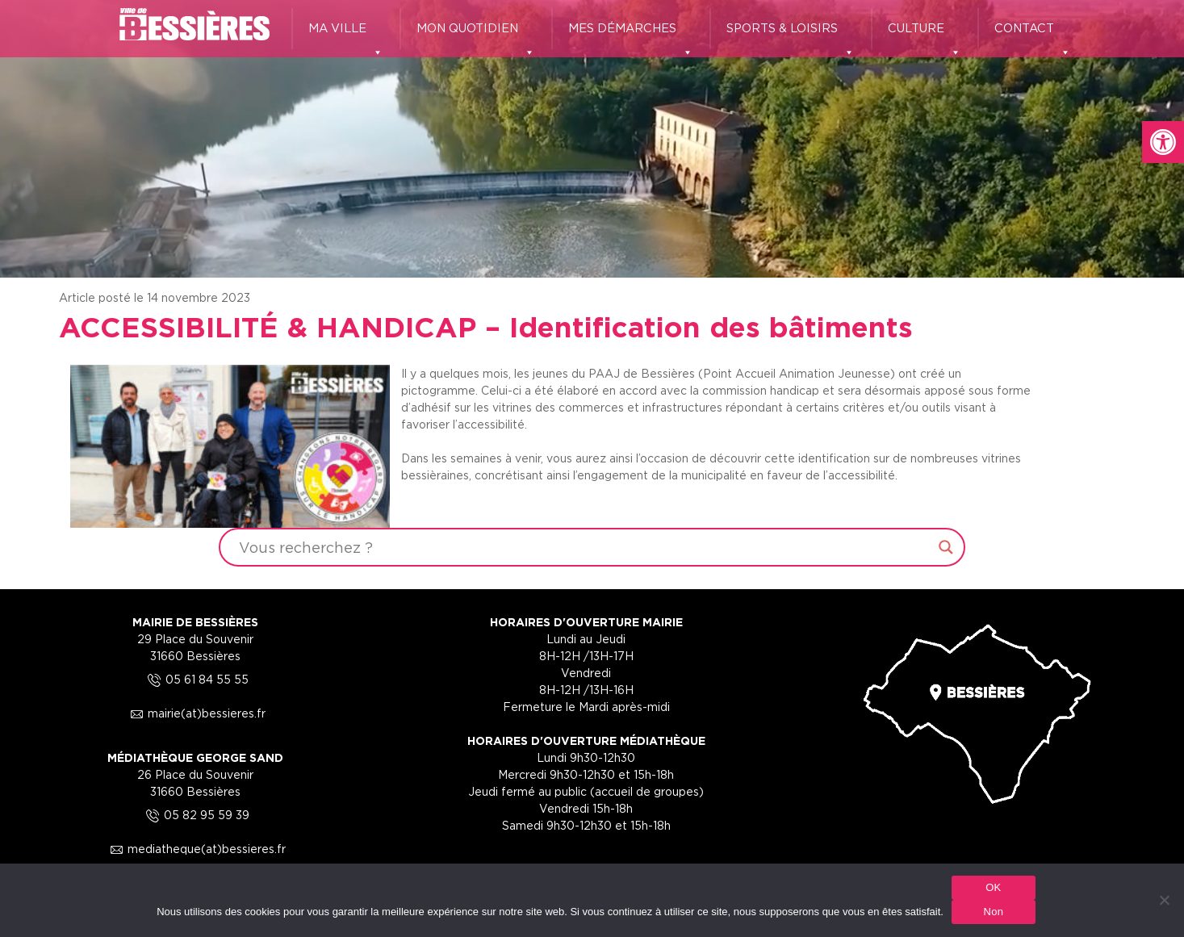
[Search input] (584, 547)
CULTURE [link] (924, 35)
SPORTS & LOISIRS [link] (790, 35)
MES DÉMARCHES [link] (630, 35)
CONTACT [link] (1032, 35)
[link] (1163, 142)
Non (994, 912)
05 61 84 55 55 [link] (196, 679)
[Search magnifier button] (946, 547)
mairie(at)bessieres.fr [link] (195, 713)
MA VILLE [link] (345, 35)
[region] (592, 139)
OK (993, 887)
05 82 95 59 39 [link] (195, 815)
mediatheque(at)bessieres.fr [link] (195, 849)
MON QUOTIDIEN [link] (475, 35)
